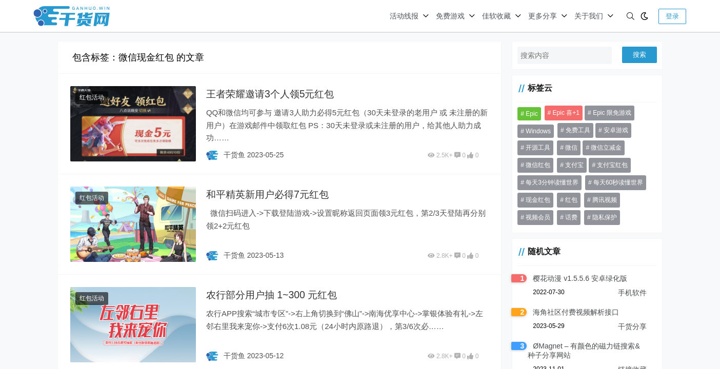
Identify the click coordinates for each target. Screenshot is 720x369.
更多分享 (542, 16)
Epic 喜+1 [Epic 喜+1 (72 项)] (562, 112)
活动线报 (404, 16)
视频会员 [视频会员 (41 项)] (639, 199)
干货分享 (632, 326)
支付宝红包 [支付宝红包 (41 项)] (608, 165)
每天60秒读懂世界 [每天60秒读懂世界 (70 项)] (614, 182)
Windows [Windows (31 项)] (534, 131)
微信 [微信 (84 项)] (567, 147)
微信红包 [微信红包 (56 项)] (534, 165)
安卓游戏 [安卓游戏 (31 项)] (611, 130)
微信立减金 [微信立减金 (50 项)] (602, 147)
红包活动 (91, 97)
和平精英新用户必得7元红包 (269, 194)
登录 (672, 16)
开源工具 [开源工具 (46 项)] (534, 147)
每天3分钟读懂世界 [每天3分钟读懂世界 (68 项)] (548, 182)
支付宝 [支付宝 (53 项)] (570, 165)
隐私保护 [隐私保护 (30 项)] (561, 217)
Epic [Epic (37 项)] (527, 113)
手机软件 (632, 293)
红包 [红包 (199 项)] (567, 199)
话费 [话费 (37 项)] (528, 217)
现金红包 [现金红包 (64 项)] (534, 199)
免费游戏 (450, 16)
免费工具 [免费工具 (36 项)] (574, 130)
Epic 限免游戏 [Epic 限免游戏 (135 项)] (608, 112)
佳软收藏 (496, 16)
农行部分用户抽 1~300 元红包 (273, 294)
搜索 (639, 54)
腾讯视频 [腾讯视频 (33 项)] (600, 199)
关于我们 (588, 16)
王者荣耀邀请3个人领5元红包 (272, 93)
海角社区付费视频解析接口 (572, 312)
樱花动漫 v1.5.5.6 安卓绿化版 (576, 278)
